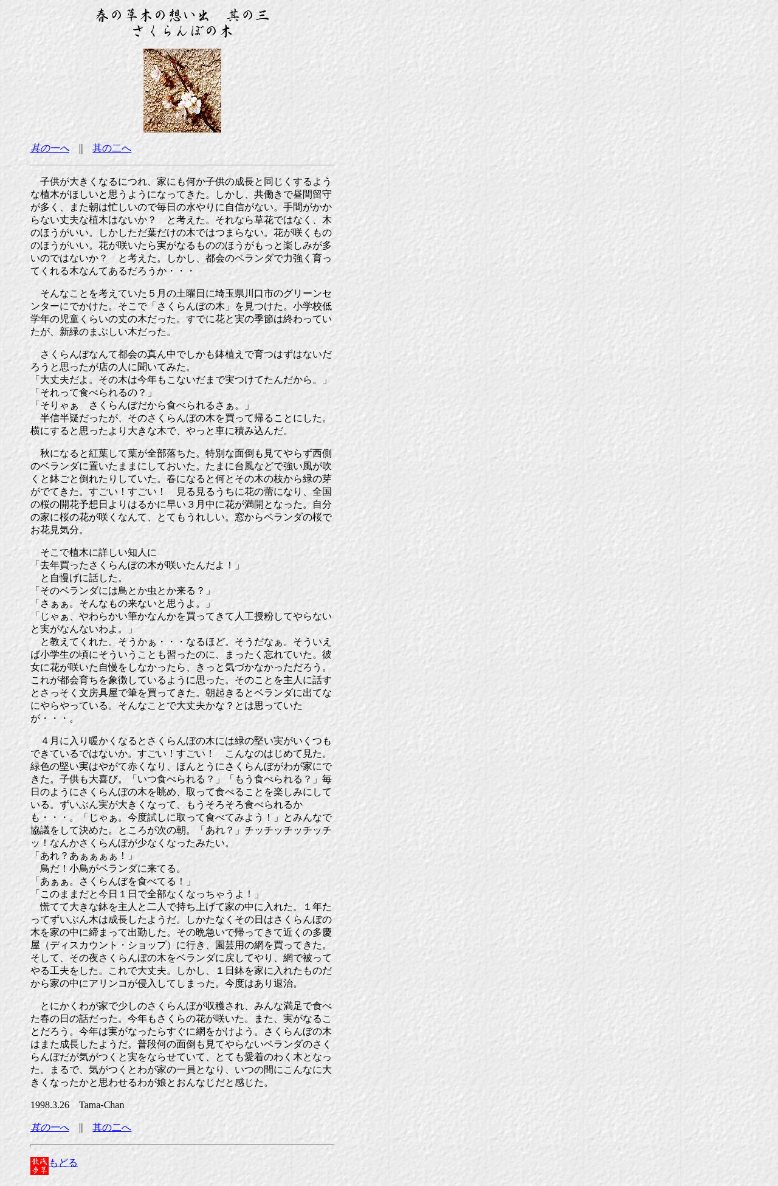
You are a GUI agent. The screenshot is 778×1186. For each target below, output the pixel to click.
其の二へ (111, 148)
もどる (54, 1162)
